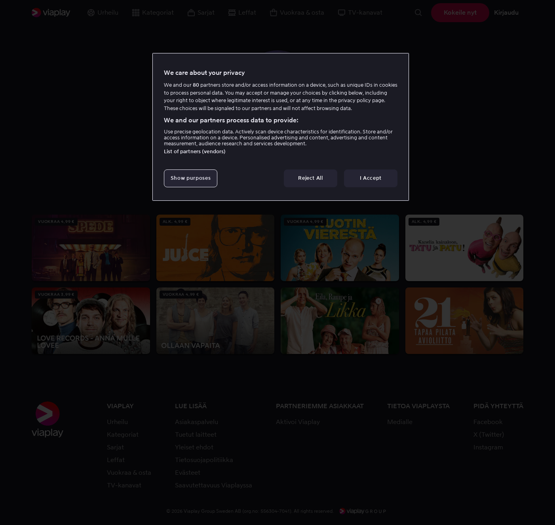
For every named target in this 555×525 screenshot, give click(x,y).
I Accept (371, 178)
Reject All (310, 178)
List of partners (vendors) (195, 151)
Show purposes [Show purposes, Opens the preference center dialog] (191, 178)
